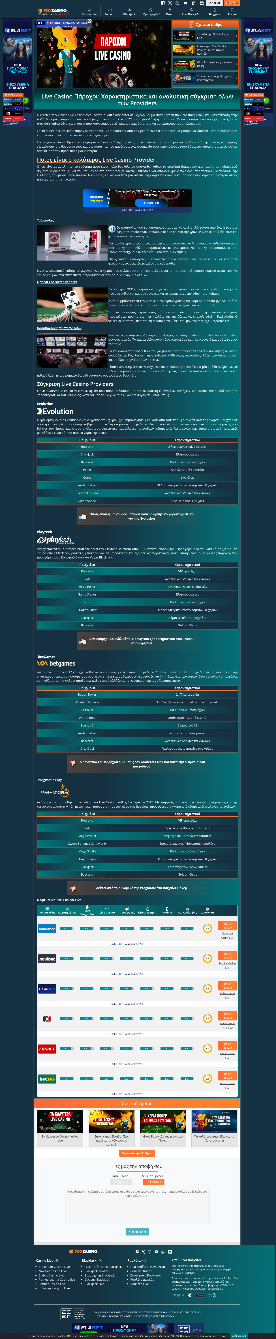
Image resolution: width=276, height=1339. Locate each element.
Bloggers (214, 11)
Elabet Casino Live (52, 1275)
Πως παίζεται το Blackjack (103, 1267)
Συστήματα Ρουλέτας (145, 1275)
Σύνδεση (121, 1182)
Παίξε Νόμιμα (227, 925)
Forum (232, 11)
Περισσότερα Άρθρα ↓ (137, 1153)
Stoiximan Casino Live (54, 1267)
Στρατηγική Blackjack (100, 1275)
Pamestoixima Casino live (57, 1279)
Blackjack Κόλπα (96, 1271)
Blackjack (129, 11)
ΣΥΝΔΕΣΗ (214, 3)
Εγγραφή (154, 1182)
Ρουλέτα (109, 11)
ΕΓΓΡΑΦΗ (232, 3)
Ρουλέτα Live (139, 1284)
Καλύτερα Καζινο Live (54, 1288)
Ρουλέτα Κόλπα (141, 1271)
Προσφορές (151, 11)
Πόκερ (170, 11)
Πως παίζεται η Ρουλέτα (147, 1267)
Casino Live (89, 11)
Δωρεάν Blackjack (97, 1279)
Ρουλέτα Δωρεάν (142, 1279)
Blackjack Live (94, 1284)
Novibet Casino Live (53, 1271)
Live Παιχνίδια (191, 11)
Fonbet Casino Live (52, 1284)
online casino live (61, 14)
